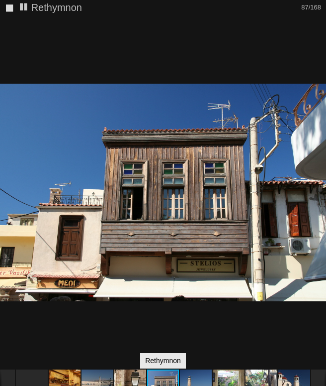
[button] (317, 42)
